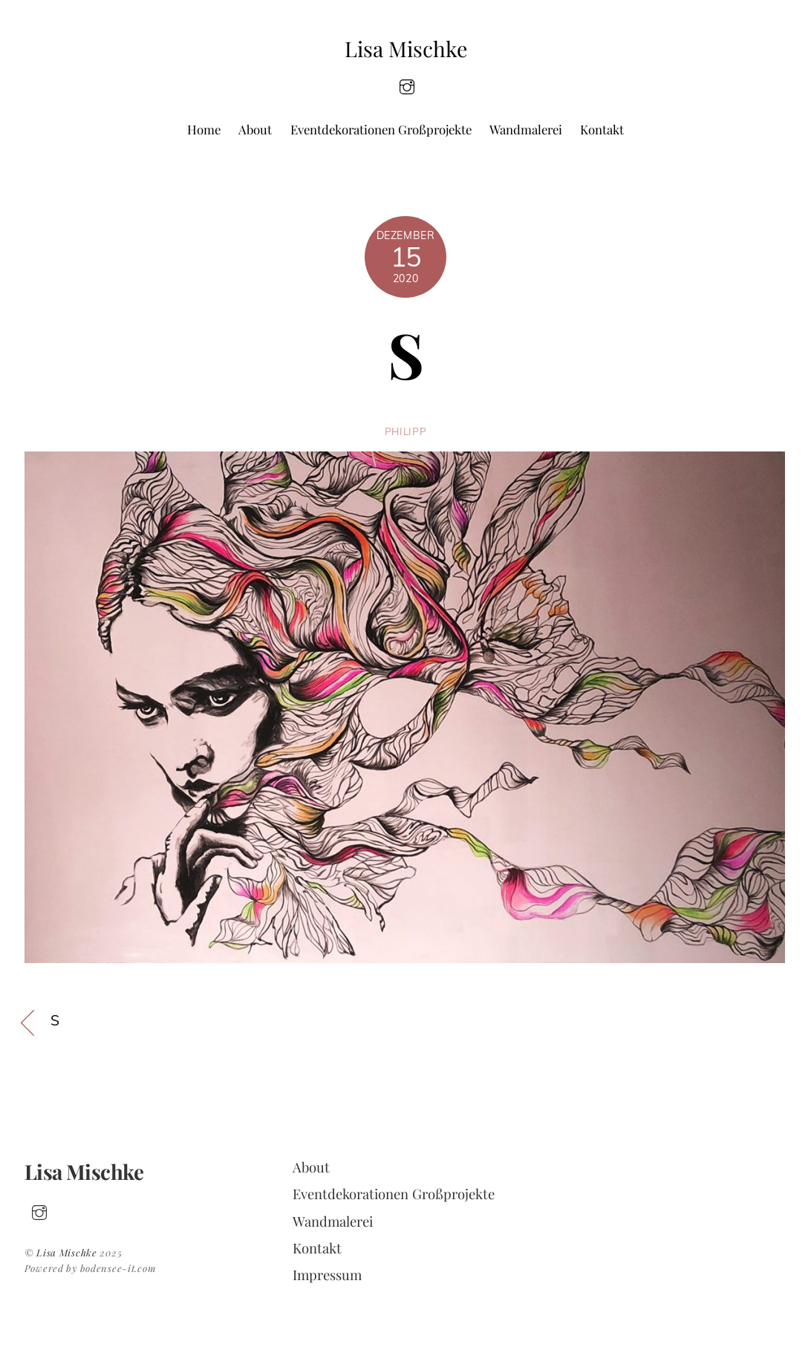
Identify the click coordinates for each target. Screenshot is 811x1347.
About (255, 129)
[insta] (407, 85)
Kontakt (602, 129)
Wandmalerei (525, 129)
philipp (406, 431)
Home (204, 129)
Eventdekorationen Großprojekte (381, 129)
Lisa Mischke (66, 1252)
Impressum (327, 1274)
